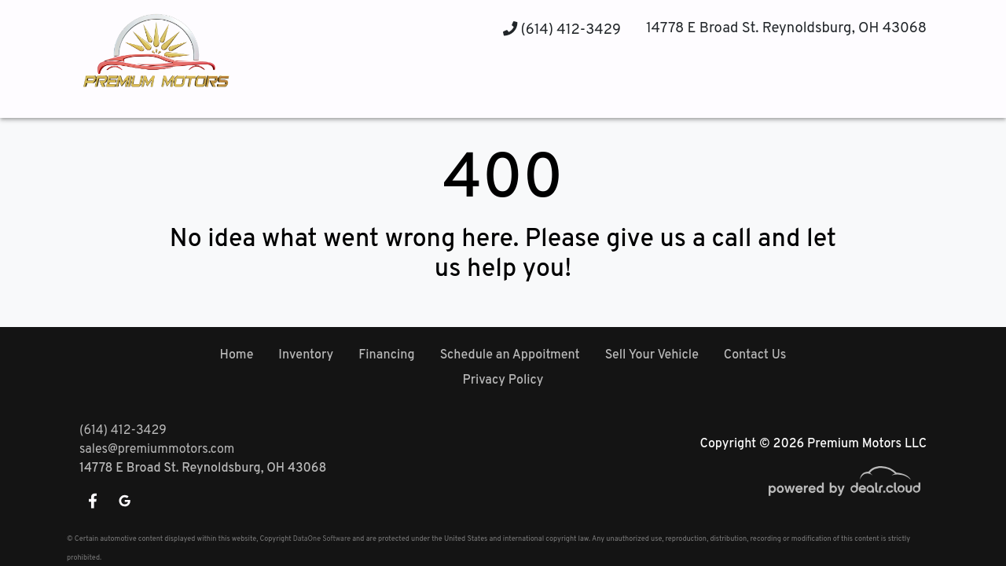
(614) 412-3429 (562, 30)
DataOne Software (322, 539)
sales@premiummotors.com (156, 450)
